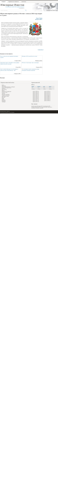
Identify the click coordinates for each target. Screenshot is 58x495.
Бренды (3, 90)
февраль (39, 86)
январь (33, 86)
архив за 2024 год (36, 93)
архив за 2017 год (36, 99)
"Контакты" (12, 112)
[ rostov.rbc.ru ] (40, 49)
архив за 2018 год (36, 98)
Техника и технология (5, 95)
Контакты (24, 1)
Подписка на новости (13, 1)
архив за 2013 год (47, 92)
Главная (3, 1)
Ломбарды (3, 101)
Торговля (3, 93)
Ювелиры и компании (5, 94)
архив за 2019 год (36, 97)
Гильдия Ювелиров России (6, 87)
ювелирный (24, 70)
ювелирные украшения (31, 70)
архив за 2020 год (36, 96)
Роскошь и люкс (4, 92)
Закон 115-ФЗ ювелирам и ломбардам (8, 86)
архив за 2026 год (36, 91)
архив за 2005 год (47, 99)
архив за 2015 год (36, 101)
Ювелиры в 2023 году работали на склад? (29, 56)
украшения (34, 69)
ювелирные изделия (27, 69)
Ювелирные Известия (12, 4)
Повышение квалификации (6, 91)
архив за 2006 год (47, 98)
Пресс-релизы (4, 89)
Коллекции (4, 100)
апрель (50, 86)
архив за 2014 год (47, 91)
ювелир (37, 69)
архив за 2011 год (47, 94)
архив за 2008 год (47, 96)
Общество (3, 88)
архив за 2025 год (36, 92)
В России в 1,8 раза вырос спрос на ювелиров (30, 62)
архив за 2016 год (36, 100)
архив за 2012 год (47, 93)
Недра (3, 98)
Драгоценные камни (5, 96)
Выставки (3, 97)
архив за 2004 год (47, 100)
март (44, 86)
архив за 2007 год (47, 97)
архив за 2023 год (36, 94)
